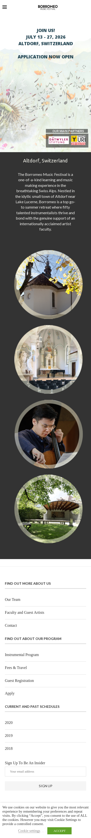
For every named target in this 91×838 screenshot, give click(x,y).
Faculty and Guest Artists (24, 612)
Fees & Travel (16, 668)
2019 (9, 735)
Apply (10, 693)
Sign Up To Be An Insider (45, 768)
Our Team (12, 599)
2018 (9, 748)
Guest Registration (19, 681)
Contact (11, 625)
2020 (9, 723)
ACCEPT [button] (59, 831)
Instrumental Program (22, 655)
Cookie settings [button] (29, 831)
